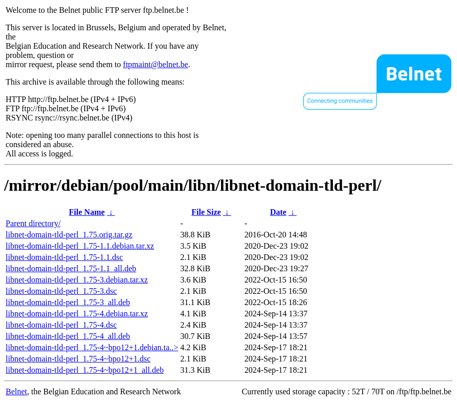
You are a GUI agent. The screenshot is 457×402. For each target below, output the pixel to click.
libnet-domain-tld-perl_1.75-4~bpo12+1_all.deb (85, 370)
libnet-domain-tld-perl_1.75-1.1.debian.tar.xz (80, 246)
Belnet (16, 391)
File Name (87, 212)
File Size (206, 212)
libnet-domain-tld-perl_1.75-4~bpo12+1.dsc (78, 358)
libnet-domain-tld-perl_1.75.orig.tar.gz (69, 234)
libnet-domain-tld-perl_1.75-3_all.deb (68, 302)
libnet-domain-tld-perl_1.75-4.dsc (61, 324)
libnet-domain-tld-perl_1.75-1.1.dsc (64, 257)
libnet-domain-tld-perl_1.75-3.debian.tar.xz (77, 279)
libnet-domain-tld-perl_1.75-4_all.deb (68, 336)
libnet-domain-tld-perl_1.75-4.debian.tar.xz (77, 313)
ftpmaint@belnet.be (155, 64)
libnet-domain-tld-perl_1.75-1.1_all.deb (71, 268)
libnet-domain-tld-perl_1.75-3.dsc (61, 291)
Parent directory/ (33, 223)
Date (278, 212)
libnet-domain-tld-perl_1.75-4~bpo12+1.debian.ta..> (92, 347)
